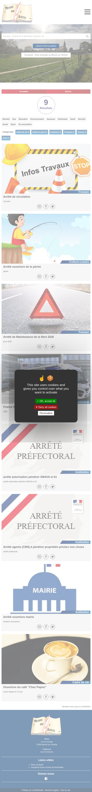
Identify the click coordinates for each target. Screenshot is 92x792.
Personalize (46, 413)
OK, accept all (46, 401)
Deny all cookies (46, 407)
